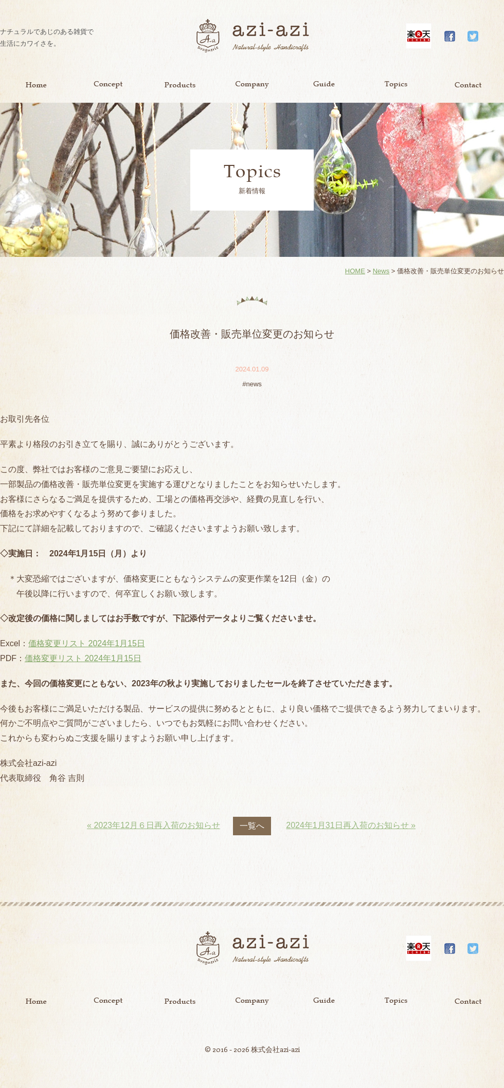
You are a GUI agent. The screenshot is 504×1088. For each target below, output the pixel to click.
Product (180, 85)
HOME (355, 271)
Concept (108, 85)
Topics (396, 85)
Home (36, 85)
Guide (324, 85)
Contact (468, 85)
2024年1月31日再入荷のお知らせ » (351, 825)
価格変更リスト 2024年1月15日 (86, 643)
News (381, 271)
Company (252, 85)
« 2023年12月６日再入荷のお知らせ (153, 825)
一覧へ (252, 825)
